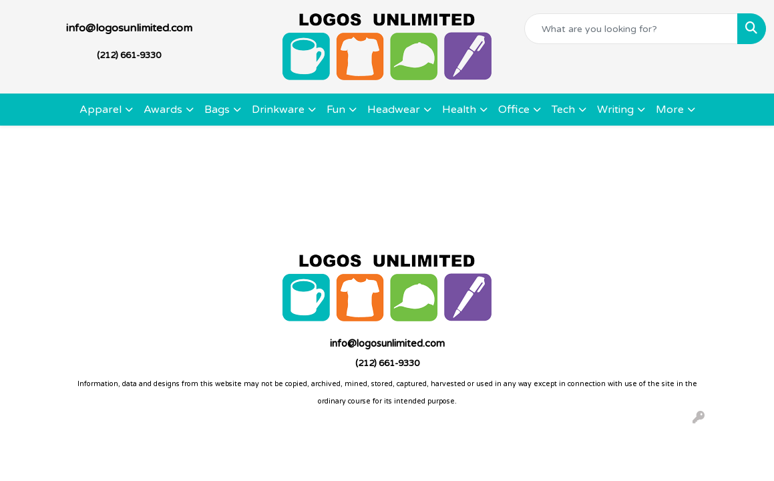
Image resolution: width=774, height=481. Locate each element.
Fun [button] (336, 109)
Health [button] (459, 109)
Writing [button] (615, 109)
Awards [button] (163, 109)
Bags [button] (217, 109)
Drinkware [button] (278, 109)
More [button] (670, 109)
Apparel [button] (100, 109)
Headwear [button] (393, 109)
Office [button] (514, 109)
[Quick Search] (631, 28)
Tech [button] (563, 109)
